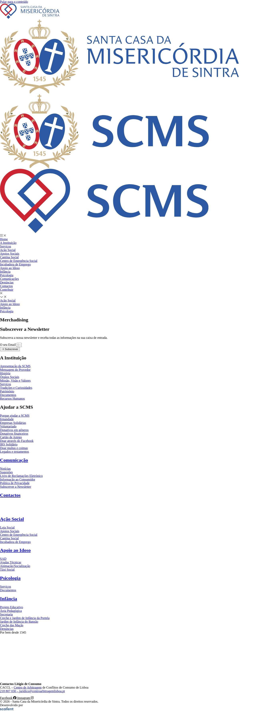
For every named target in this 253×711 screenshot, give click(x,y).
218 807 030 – (9, 691)
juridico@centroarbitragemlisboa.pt (42, 691)
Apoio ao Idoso (15, 550)
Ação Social (12, 519)
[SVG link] (126, 12)
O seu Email (8, 344)
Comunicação (14, 460)
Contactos (10, 495)
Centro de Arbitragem (28, 687)
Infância (8, 598)
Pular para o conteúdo (14, 1)
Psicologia (10, 578)
